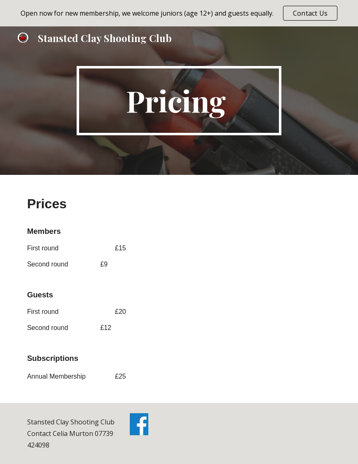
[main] (179, 100)
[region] (179, 13)
